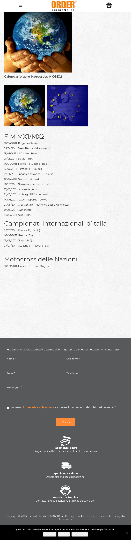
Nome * (11, 358)
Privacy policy (79, 534)
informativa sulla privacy (38, 407)
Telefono (72, 373)
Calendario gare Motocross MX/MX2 (33, 76)
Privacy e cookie (75, 516)
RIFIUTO (64, 534)
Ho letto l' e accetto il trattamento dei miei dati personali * (63, 407)
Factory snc (65, 519)
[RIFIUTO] (126, 532)
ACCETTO (50, 534)
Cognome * (73, 358)
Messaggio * (14, 387)
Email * (11, 373)
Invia (65, 421)
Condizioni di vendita (99, 516)
